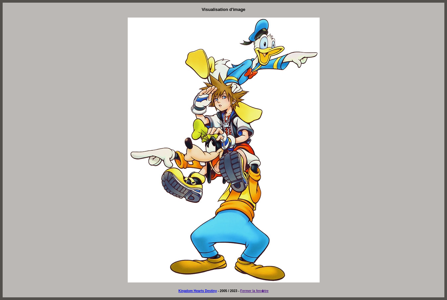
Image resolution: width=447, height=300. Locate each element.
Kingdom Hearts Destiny (197, 291)
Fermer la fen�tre (254, 291)
